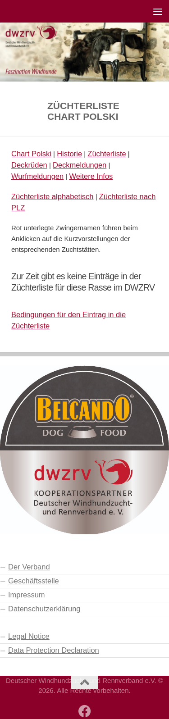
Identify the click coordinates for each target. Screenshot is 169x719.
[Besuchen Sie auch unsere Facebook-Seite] (84, 711)
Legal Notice (29, 636)
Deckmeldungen (79, 165)
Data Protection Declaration (53, 650)
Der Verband (29, 567)
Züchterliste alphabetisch (52, 196)
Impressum (26, 595)
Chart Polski (31, 154)
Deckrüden (29, 165)
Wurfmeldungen (37, 176)
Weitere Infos (91, 176)
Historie (69, 154)
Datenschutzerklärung (44, 609)
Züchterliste (106, 154)
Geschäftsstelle (33, 581)
